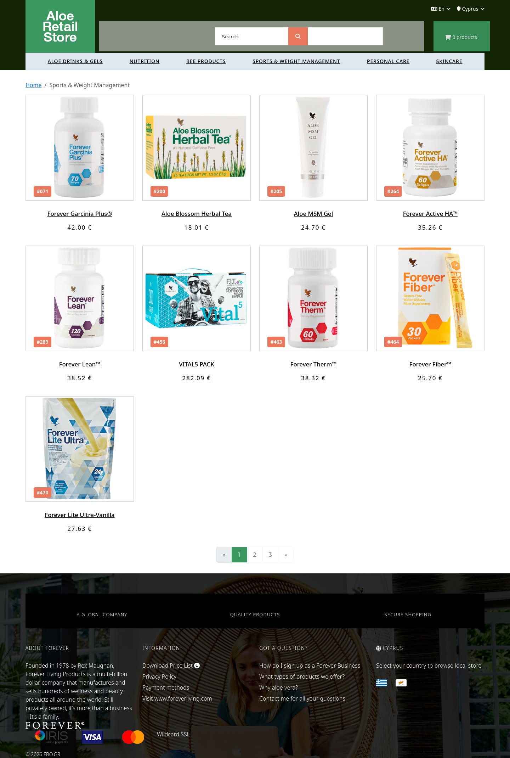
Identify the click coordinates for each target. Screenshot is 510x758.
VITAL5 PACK (196, 364)
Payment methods (165, 687)
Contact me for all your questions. (303, 698)
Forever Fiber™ (430, 364)
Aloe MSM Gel (313, 213)
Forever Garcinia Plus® (79, 213)
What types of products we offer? (302, 676)
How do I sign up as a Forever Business (310, 665)
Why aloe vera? (278, 687)
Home (34, 85)
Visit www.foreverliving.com (177, 698)
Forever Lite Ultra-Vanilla (79, 515)
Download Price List (171, 665)
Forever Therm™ (313, 364)
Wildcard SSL (173, 734)
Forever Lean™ (80, 364)
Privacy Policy (159, 676)
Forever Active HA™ (430, 213)
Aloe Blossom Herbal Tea (196, 213)
